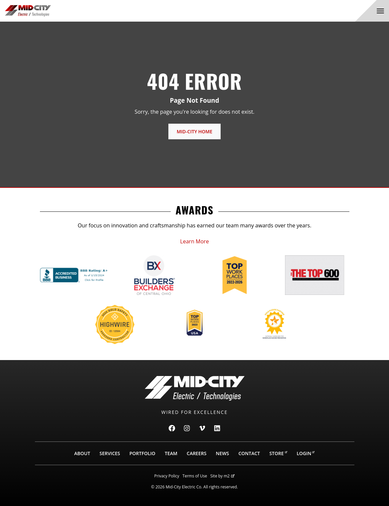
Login (305, 453)
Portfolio (142, 453)
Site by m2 (222, 476)
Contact (249, 453)
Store (278, 453)
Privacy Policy (166, 476)
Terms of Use (194, 476)
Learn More (194, 241)
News (222, 453)
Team (171, 453)
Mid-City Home (194, 131)
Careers (196, 453)
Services (109, 453)
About (82, 453)
